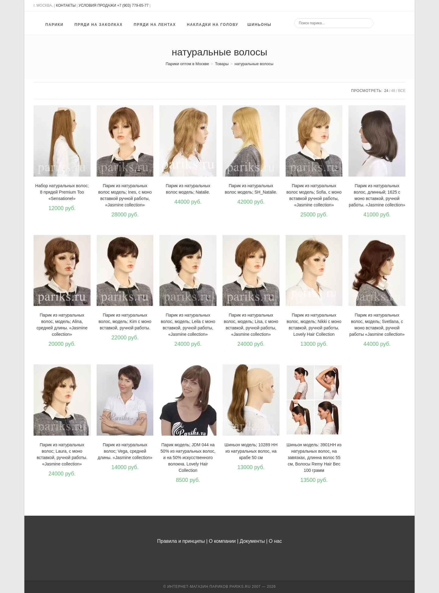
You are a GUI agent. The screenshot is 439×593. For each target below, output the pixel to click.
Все (401, 91)
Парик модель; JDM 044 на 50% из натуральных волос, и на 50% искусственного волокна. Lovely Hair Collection (188, 457)
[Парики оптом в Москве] (187, 63)
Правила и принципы (181, 541)
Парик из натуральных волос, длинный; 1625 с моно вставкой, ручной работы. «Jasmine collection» (377, 195)
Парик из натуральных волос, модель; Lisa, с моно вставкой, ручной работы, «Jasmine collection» (251, 325)
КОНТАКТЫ (66, 5)
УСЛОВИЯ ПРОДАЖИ (97, 5)
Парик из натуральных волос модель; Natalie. (188, 189)
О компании (222, 541)
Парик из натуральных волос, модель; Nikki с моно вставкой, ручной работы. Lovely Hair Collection (314, 325)
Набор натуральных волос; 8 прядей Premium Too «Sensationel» (62, 192)
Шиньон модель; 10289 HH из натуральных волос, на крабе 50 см (250, 451)
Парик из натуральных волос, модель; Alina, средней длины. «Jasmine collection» (62, 325)
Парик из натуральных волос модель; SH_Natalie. (251, 189)
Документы (252, 541)
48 (393, 91)
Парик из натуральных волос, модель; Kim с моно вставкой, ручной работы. (124, 321)
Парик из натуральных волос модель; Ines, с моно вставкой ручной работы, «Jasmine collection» (125, 195)
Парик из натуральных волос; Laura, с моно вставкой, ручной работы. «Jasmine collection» (62, 454)
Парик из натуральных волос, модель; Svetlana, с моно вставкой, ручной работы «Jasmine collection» (377, 325)
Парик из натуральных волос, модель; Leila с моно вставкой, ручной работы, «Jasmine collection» (188, 325)
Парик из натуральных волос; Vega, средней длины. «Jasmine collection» (125, 451)
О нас (275, 541)
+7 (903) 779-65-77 (133, 5)
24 (386, 91)
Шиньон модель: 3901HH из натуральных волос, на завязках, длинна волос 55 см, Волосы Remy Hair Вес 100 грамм (314, 457)
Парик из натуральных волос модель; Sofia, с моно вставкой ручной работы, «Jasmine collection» (313, 195)
